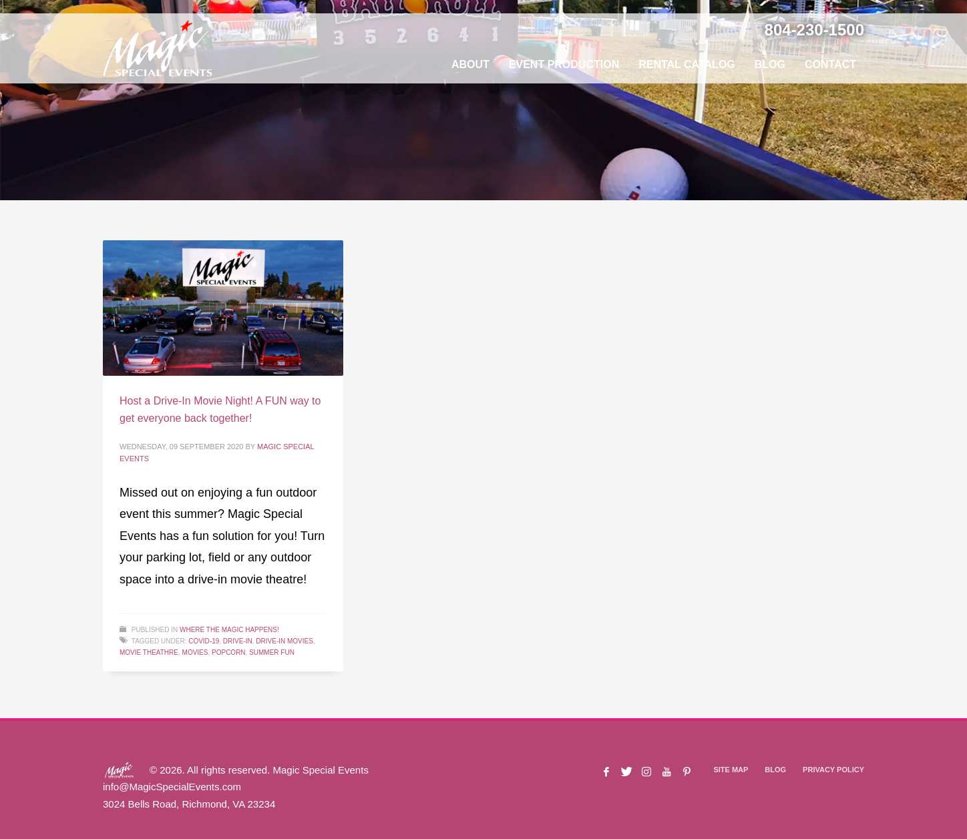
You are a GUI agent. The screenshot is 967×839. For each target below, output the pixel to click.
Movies (195, 652)
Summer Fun (272, 652)
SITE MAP (730, 770)
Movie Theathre (149, 652)
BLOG (775, 770)
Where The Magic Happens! (229, 629)
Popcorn (229, 652)
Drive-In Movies (284, 641)
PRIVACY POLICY (833, 770)
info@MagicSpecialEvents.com (172, 786)
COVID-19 (203, 641)
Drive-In (237, 641)
